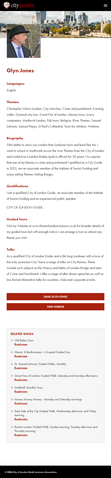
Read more (21, 344)
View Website (55, 306)
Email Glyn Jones (55, 296)
